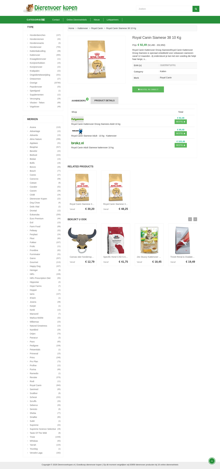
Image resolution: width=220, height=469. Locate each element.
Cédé (45, 195)
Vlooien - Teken (45, 103)
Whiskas (45, 441)
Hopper (45, 290)
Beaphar (45, 147)
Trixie (45, 437)
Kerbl (45, 310)
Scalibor (45, 393)
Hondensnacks (45, 43)
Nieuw (111, 19)
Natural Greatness (45, 326)
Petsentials (45, 350)
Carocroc (45, 179)
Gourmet (45, 262)
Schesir (45, 397)
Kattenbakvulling (45, 51)
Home (71, 28)
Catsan (45, 183)
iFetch (45, 298)
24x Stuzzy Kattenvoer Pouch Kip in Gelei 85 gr (159, 257)
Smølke (45, 417)
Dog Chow (45, 203)
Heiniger (45, 270)
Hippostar (45, 282)
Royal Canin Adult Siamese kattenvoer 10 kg (92, 147)
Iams (45, 294)
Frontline (45, 250)
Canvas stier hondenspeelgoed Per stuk (89, 257)
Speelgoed (45, 91)
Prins (45, 358)
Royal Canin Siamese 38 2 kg (84, 204)
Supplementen (45, 95)
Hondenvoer (45, 47)
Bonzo (45, 167)
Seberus (45, 405)
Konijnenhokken (45, 63)
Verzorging (45, 99)
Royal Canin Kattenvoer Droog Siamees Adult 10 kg (95, 124)
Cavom (45, 191)
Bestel (180, 122)
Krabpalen (45, 71)
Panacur (45, 338)
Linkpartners (127, 19)
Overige (45, 83)
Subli (45, 421)
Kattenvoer (83, 28)
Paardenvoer (45, 87)
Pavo (45, 342)
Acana (45, 127)
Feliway (45, 230)
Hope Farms (45, 286)
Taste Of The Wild (45, 433)
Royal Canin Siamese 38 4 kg (117, 204)
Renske (45, 377)
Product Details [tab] (104, 100)
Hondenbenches (45, 35)
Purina (45, 369)
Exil (45, 222)
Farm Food (45, 226)
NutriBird (45, 330)
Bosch (45, 171)
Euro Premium (45, 219)
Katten (163, 71)
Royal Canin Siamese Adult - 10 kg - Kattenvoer (94, 136)
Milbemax (45, 322)
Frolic (45, 246)
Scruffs (45, 401)
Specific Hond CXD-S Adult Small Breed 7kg (124, 257)
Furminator (45, 254)
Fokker (45, 242)
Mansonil (45, 314)
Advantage (45, 131)
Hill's (45, 274)
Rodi (45, 381)
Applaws (45, 143)
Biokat (45, 159)
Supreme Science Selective (45, 429)
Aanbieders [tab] (80, 100)
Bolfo (45, 163)
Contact (70, 19)
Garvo (45, 258)
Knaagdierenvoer (45, 59)
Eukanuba (45, 215)
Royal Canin (97, 28)
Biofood (45, 155)
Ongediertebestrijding (45, 75)
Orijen (45, 334)
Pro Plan (45, 361)
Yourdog (45, 449)
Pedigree (45, 346)
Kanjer (45, 306)
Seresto (45, 409)
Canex (45, 175)
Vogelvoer (45, 107)
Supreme (45, 425)
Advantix (45, 135)
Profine (45, 365)
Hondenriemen (45, 39)
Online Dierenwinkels (91, 19)
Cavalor (45, 187)
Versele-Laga (45, 453)
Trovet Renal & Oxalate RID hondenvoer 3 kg (191, 257)
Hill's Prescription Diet (45, 278)
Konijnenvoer (45, 67)
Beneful (45, 151)
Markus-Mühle (45, 318)
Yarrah (45, 445)
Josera (45, 302)
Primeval (45, 354)
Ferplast (45, 234)
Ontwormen (45, 79)
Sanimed (45, 389)
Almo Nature (45, 139)
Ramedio (45, 373)
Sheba (45, 413)
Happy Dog (45, 266)
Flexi (45, 238)
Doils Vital (45, 207)
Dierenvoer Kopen (45, 199)
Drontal (45, 211)
